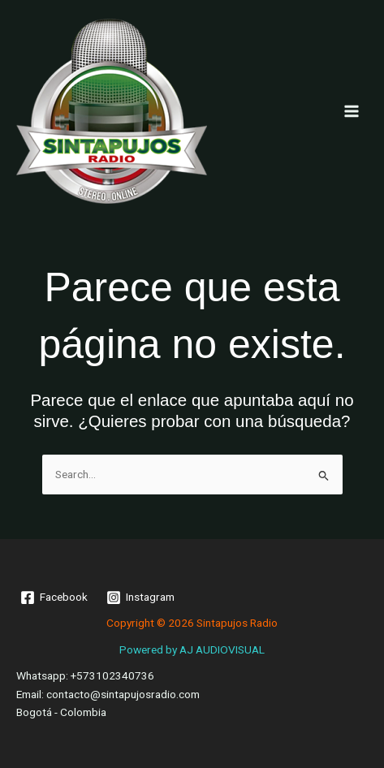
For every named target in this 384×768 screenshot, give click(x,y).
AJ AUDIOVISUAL (222, 649)
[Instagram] (140, 597)
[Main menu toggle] (352, 110)
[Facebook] (54, 597)
